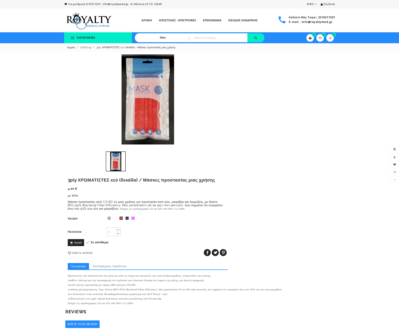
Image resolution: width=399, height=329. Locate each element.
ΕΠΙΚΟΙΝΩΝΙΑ (212, 20)
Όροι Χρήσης (142, 274)
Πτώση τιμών (72, 255)
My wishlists (211, 283)
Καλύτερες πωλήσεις (77, 266)
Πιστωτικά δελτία (214, 272)
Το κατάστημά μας (145, 297)
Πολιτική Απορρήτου (146, 268)
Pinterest (327, 137)
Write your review (81, 209)
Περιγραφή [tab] (213, 151)
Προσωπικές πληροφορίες (220, 261)
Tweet (319, 137)
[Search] (219, 37)
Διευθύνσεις (210, 278)
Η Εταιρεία (140, 280)
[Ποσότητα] (234, 116)
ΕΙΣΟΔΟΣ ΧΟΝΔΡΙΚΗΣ (243, 20)
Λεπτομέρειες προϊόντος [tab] (244, 151)
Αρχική (146, 20)
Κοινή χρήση (311, 137)
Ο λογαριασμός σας (220, 254)
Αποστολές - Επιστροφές (177, 20)
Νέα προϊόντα (73, 261)
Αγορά (211, 128)
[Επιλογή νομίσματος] (312, 4)
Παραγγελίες (211, 266)
